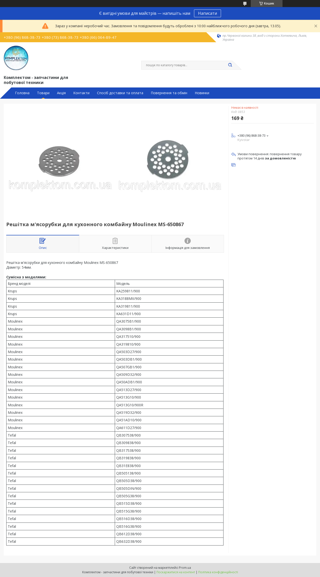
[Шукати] (230, 65)
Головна (22, 93)
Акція (61, 93)
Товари (43, 93)
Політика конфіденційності (218, 572)
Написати (207, 13)
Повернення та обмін (169, 93)
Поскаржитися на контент (175, 572)
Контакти (81, 93)
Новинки (202, 93)
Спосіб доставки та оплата (120, 93)
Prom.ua (185, 568)
